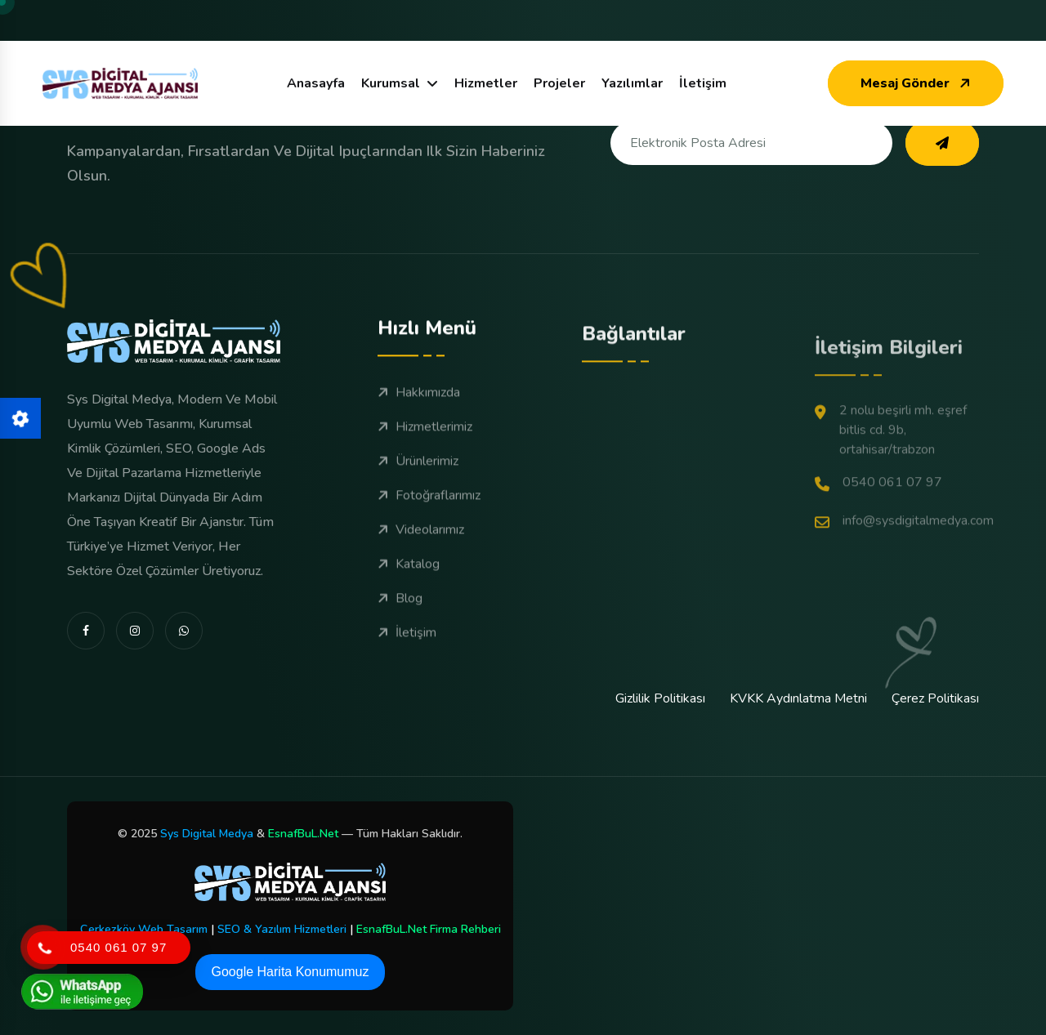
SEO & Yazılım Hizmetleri (281, 929)
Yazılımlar (632, 83)
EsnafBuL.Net (303, 833)
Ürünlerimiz (418, 479)
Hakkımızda (419, 410)
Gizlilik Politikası (660, 698)
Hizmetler (485, 83)
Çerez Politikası (935, 698)
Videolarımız (421, 547)
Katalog (409, 582)
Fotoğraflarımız (429, 513)
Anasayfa (316, 83)
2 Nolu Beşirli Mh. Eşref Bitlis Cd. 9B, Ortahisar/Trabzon (891, 486)
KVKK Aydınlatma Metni (798, 698)
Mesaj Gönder (917, 83)
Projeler (559, 83)
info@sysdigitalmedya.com (904, 578)
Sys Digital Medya (206, 833)
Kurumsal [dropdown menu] (390, 83)
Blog (400, 616)
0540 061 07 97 (878, 539)
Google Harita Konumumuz (290, 972)
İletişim (702, 83)
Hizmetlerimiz (425, 444)
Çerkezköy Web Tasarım (144, 929)
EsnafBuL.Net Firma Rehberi (428, 929)
